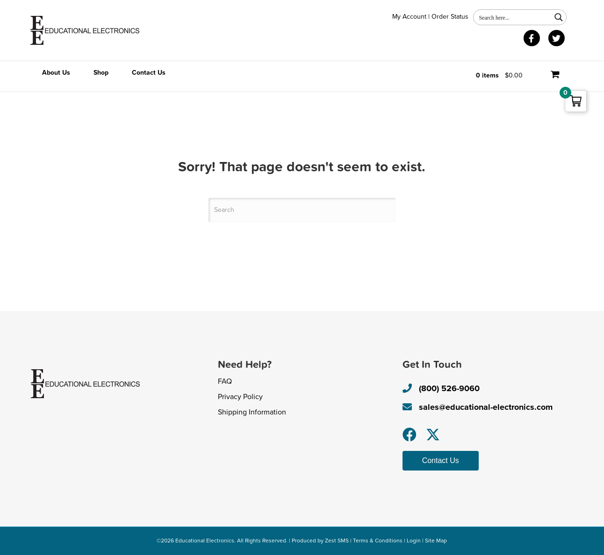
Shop (100, 73)
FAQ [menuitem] (225, 381)
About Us (56, 73)
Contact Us (148, 73)
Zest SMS (337, 540)
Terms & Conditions (378, 540)
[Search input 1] (513, 17)
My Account (409, 17)
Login (414, 540)
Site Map (436, 540)
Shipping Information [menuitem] (252, 412)
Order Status (449, 17)
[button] (410, 435)
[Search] (302, 210)
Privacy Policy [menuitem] (240, 396)
